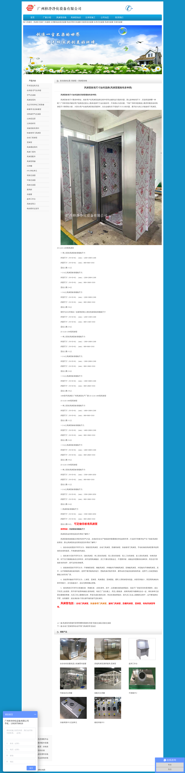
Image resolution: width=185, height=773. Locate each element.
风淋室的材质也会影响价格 (37, 758)
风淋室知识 (76, 17)
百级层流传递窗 (87, 22)
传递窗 (47, 22)
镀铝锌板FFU (107, 710)
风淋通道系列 (32, 147)
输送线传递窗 (61, 22)
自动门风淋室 (32, 138)
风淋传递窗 (109, 22)
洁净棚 (53, 22)
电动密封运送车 (33, 209)
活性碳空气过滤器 (34, 114)
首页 (32, 17)
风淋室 (36, 22)
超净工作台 (142, 651)
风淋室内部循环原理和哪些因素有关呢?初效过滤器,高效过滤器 (87, 623)
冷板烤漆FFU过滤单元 (73, 710)
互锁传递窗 (118, 22)
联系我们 (119, 17)
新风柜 (29, 190)
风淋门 (41, 22)
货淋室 (93, 580)
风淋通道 (101, 580)
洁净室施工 (90, 17)
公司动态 (105, 17)
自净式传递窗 (99, 22)
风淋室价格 (61, 17)
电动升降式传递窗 (74, 22)
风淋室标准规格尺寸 (77, 529)
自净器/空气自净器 (34, 90)
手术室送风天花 (33, 86)
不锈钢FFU (142, 680)
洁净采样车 (31, 123)
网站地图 (41, 770)
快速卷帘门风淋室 (98, 603)
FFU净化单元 (32, 171)
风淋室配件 (31, 156)
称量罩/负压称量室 (34, 109)
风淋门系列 (31, 152)
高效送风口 (31, 204)
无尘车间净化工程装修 (35, 105)
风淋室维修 (31, 161)
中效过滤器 (31, 180)
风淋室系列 (31, 100)
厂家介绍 (47, 17)
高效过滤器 (31, 185)
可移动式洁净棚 (73, 680)
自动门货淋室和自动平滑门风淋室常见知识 (79, 626)
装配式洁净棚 (107, 680)
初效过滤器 (31, 175)
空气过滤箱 (31, 95)
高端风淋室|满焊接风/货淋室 (107, 651)
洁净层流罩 (31, 119)
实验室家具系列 (33, 128)
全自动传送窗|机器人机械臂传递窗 (73, 651)
